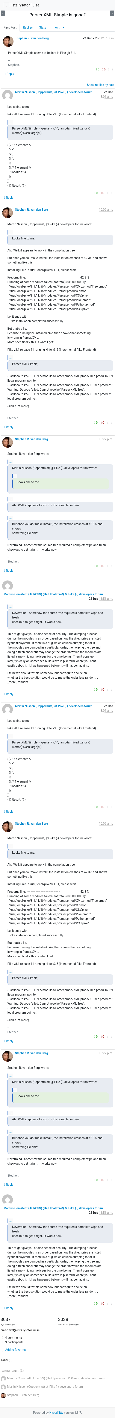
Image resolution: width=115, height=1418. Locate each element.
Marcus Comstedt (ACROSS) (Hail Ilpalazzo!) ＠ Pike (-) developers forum (53, 594)
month (57, 27)
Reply (9, 74)
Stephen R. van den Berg (32, 38)
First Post (10, 27)
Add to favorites (14, 1349)
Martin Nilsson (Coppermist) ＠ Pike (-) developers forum (53, 92)
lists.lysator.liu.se (25, 5)
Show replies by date (100, 85)
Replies (28, 27)
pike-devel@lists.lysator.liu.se (20, 1330)
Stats (42, 27)
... (10, 122)
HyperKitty (56, 1412)
